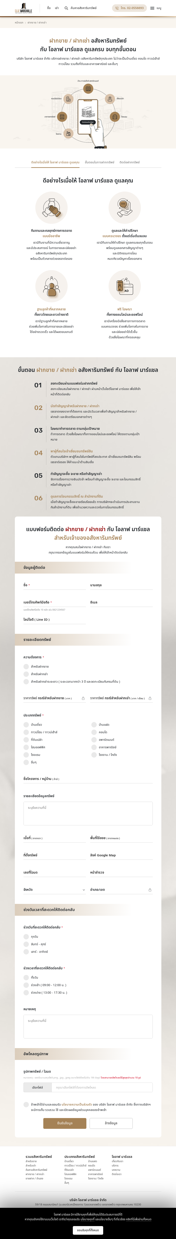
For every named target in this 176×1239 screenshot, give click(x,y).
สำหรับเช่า (31, 1166)
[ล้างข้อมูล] (111, 1123)
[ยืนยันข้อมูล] (64, 1123)
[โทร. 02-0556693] (129, 8)
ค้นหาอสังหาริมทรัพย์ (36, 1170)
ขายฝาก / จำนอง (34, 1178)
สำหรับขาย (31, 1161)
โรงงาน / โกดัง (96, 1178)
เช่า (57, 8)
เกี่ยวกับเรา (117, 1161)
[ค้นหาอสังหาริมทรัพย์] (80, 8)
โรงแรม (68, 1178)
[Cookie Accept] (88, 1230)
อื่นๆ (66, 1183)
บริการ (115, 1166)
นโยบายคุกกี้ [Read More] (88, 1219)
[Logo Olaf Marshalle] (23, 8)
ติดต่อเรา (116, 1174)
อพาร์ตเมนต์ (94, 1170)
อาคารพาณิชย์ (95, 1174)
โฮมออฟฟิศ (70, 1174)
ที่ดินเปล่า (69, 1170)
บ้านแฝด (92, 1161)
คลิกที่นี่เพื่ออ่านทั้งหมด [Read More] (138, 1219)
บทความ (116, 1170)
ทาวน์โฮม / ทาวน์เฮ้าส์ (75, 1166)
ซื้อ (49, 8)
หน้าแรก (19, 23)
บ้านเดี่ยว (69, 1161)
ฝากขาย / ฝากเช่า (35, 1174)
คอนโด (91, 1166)
